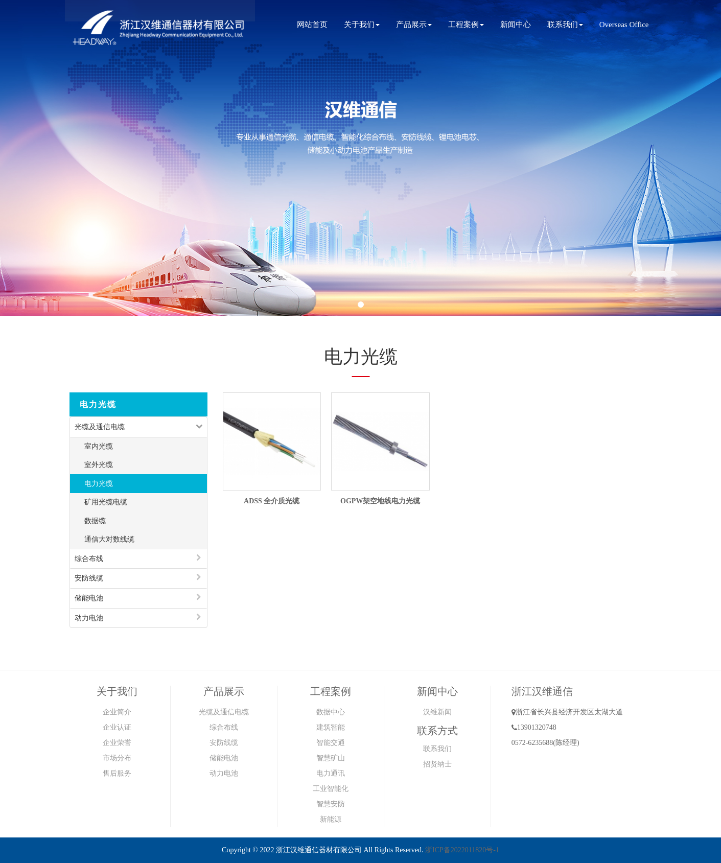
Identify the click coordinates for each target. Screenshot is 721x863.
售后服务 (117, 773)
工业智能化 (330, 788)
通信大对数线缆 (109, 539)
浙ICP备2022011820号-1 (462, 850)
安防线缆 (89, 578)
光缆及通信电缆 (100, 427)
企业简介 (117, 712)
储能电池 (89, 598)
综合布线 (89, 559)
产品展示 (414, 24)
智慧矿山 (330, 758)
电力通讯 (330, 773)
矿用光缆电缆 (105, 502)
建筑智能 (330, 727)
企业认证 (117, 727)
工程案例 (466, 24)
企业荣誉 (117, 743)
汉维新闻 (437, 712)
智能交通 (330, 743)
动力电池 (89, 618)
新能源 (330, 819)
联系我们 (565, 24)
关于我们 (362, 24)
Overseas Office (624, 24)
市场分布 (117, 758)
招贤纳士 (437, 764)
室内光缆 (98, 446)
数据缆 (95, 521)
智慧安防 (330, 804)
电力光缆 (98, 483)
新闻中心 (515, 24)
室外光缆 (98, 465)
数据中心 (330, 712)
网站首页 (312, 24)
